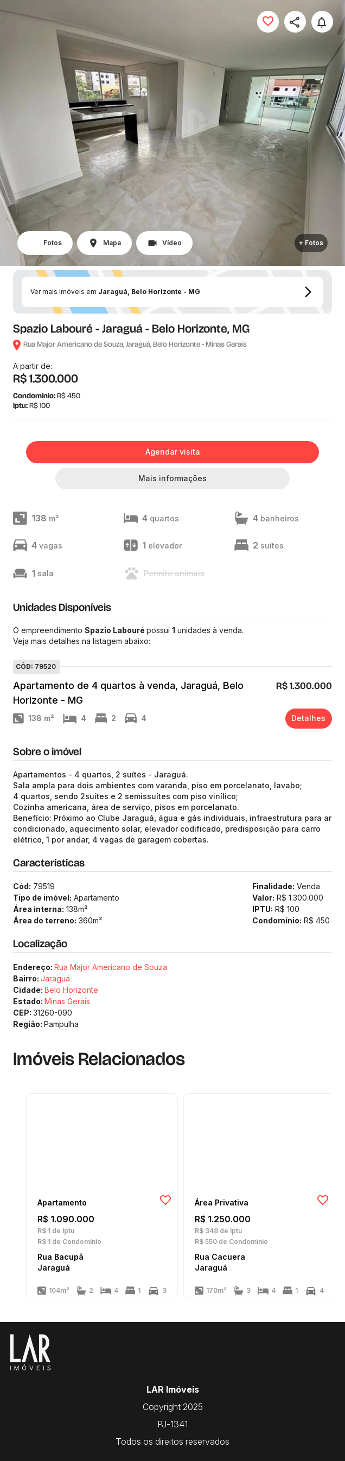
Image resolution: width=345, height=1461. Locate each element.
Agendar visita (172, 451)
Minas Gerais (67, 1001)
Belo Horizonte (71, 989)
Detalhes (308, 718)
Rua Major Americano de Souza (110, 967)
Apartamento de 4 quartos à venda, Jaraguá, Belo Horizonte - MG (128, 693)
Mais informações (172, 478)
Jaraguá (55, 978)
